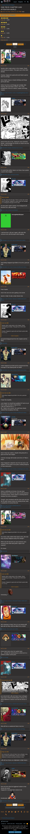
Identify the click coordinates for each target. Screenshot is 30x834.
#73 (28, 526)
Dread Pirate (15, 633)
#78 (28, 723)
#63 (28, 167)
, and (15, 703)
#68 (28, 319)
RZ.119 (14, 179)
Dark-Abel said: (5, 393)
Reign (13, 473)
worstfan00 (15, 708)
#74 (28, 570)
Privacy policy (19, 823)
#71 (28, 432)
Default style (4, 821)
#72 (28, 488)
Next (20, 44)
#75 (28, 621)
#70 (28, 389)
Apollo (13, 417)
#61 (28, 65)
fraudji (23, 11)
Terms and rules (11, 823)
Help (24, 823)
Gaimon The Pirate (6, 11)
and (10, 210)
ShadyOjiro (15, 374)
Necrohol (14, 606)
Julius (13, 50)
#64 (28, 194)
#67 (28, 286)
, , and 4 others (10, 629)
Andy (13, 271)
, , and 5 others (14, 267)
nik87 (13, 768)
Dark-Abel (14, 244)
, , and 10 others (14, 240)
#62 (28, 113)
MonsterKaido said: (6, 680)
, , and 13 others (11, 174)
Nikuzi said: (4, 197)
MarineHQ (14, 152)
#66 (28, 260)
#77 (28, 677)
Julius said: (4, 323)
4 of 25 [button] (15, 44)
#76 (28, 648)
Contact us (3, 823)
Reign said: (4, 751)
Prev (9, 44)
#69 (28, 363)
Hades (13, 98)
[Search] (27, 1)
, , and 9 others (14, 370)
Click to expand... (15, 335)
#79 (28, 748)
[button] (1, 1)
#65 (28, 229)
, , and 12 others (13, 147)
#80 (28, 783)
